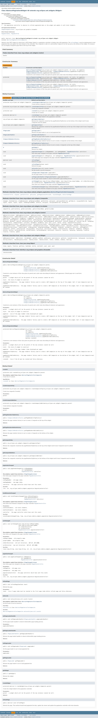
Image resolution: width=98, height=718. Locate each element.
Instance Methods (18, 97)
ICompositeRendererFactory (61, 71)
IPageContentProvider (32, 71)
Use (17, 1)
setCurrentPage (66, 194)
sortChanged (35, 181)
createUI (34, 110)
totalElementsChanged (38, 186)
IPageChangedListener (8, 29)
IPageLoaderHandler (9, 134)
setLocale (35, 168)
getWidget (35, 147)
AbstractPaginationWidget (34, 70)
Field (11, 6)
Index (30, 1)
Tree (20, 1)
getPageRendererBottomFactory (41, 139)
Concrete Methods (43, 97)
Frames (19, 4)
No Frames (24, 4)
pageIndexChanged (37, 151)
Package (8, 1)
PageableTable (6, 33)
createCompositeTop (37, 106)
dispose (17, 194)
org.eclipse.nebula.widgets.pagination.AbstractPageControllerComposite (32, 20)
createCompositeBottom (38, 102)
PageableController (73, 151)
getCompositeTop (36, 125)
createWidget (35, 115)
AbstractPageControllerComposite (17, 40)
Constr (15, 6)
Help (34, 1)
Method (20, 6)
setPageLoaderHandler (38, 176)
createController (8, 194)
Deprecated (25, 1)
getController (24, 194)
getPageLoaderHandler (38, 134)
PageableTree (15, 33)
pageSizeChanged (36, 155)
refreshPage (35, 160)
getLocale (33, 194)
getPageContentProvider (44, 194)
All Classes (33, 4)
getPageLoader (36, 130)
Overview (2, 1)
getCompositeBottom (37, 119)
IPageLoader (6, 130)
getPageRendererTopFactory (40, 143)
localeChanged (57, 194)
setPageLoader (36, 172)
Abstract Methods (30, 97)
